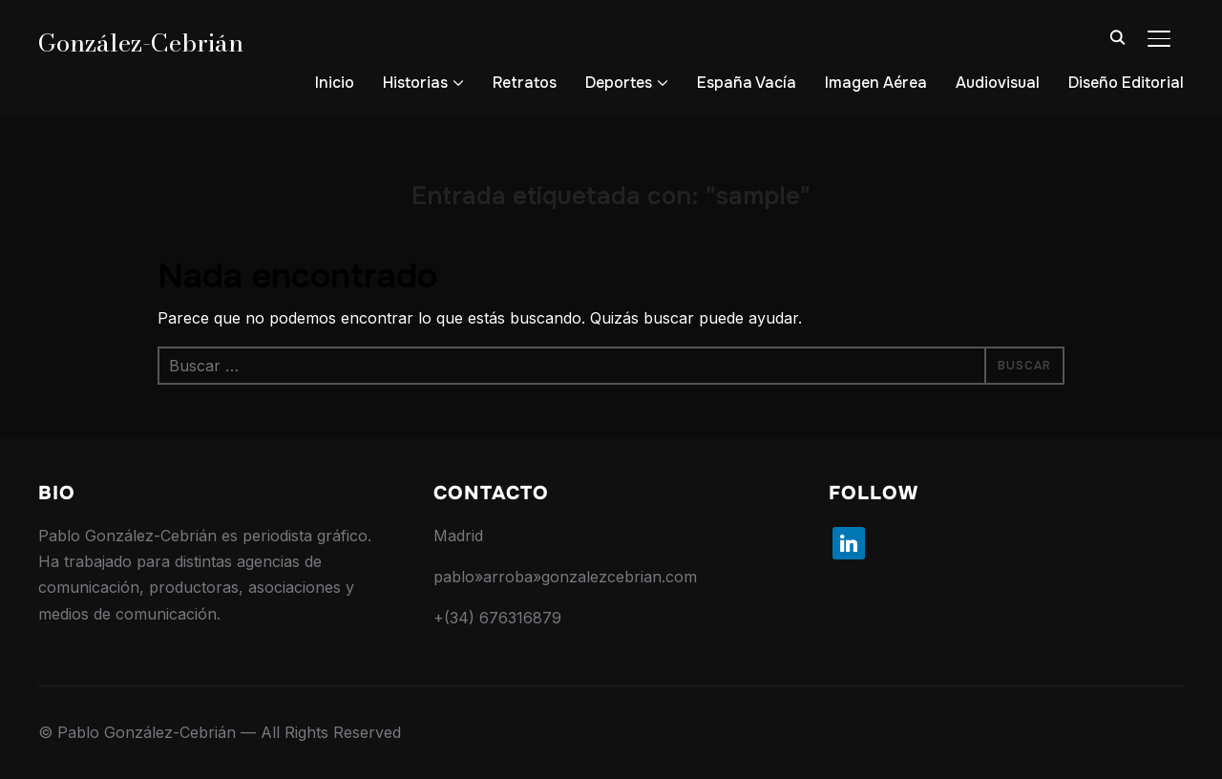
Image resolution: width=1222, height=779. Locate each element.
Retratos (525, 83)
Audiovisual (998, 83)
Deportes (618, 83)
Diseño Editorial (1126, 83)
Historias (415, 83)
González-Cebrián (140, 42)
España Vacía (746, 83)
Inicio (334, 83)
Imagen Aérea (876, 83)
